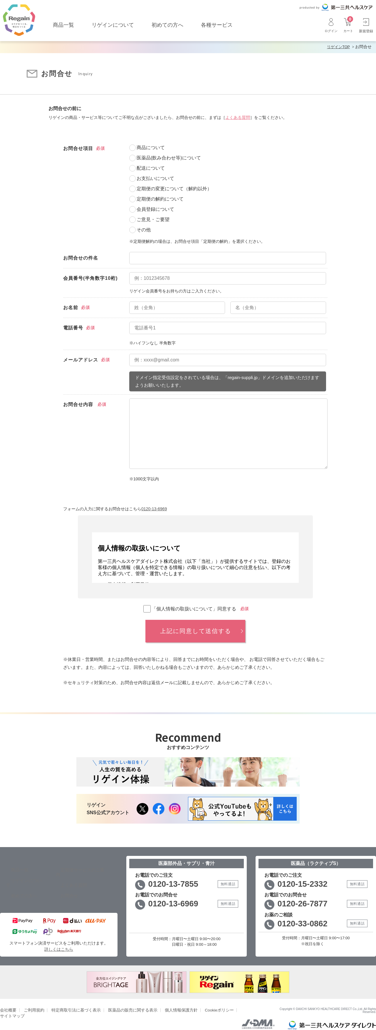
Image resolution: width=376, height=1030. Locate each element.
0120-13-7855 (175, 883)
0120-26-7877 (305, 904)
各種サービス (217, 25)
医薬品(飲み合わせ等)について (169, 157)
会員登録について (155, 208)
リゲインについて (113, 25)
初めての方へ (167, 25)
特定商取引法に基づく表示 (72, 1004)
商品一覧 (63, 25)
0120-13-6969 (154, 508)
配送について (151, 167)
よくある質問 (237, 116)
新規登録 (366, 25)
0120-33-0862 (305, 924)
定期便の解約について (160, 198)
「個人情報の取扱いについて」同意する (189, 608)
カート (348, 25)
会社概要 (7, 1004)
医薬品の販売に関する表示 (125, 1004)
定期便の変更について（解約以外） (174, 188)
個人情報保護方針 (170, 1004)
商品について (151, 146)
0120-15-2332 (305, 883)
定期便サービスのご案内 (78, 868)
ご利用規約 (32, 1004)
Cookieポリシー (206, 1004)
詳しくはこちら (58, 943)
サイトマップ (238, 1004)
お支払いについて (155, 177)
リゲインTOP (337, 46)
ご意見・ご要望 (153, 218)
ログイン (330, 25)
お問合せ (61, 890)
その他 (144, 229)
